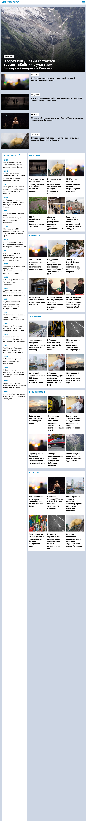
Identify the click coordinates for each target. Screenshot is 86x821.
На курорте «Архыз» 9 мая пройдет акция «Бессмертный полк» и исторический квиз (14, 269)
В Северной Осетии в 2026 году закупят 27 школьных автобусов (14, 396)
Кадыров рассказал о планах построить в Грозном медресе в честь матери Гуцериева (13, 304)
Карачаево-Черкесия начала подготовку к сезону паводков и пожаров (14, 385)
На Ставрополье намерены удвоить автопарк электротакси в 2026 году (14, 317)
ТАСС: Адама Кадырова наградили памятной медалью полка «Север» (13, 350)
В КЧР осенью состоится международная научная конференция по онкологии (14, 244)
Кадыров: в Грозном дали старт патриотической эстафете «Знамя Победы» (14, 328)
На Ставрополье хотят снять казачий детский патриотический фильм (53, 79)
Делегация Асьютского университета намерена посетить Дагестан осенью (14, 292)
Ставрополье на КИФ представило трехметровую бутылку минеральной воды (12, 256)
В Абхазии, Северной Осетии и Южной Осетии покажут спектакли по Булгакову (57, 119)
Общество (9, 56)
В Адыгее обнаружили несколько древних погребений (12, 361)
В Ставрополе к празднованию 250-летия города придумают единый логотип (14, 373)
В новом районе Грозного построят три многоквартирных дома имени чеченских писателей (13, 217)
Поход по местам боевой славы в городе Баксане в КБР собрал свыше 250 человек (56, 99)
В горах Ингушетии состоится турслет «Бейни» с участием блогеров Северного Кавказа (29, 64)
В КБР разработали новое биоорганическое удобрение (13, 281)
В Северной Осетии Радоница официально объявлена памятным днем (14, 339)
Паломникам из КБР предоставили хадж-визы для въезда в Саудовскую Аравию (55, 139)
